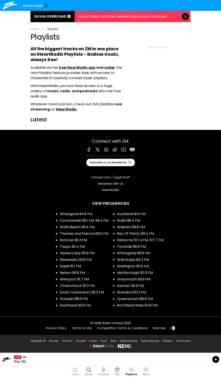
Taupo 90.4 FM (72, 246)
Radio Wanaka (150, 341)
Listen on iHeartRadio (110, 359)
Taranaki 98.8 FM (131, 246)
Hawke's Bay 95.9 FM (77, 253)
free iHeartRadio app (77, 67)
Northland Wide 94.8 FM (137, 305)
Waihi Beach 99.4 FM (77, 227)
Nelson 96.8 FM (72, 272)
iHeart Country (128, 341)
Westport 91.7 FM (74, 279)
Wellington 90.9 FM (133, 266)
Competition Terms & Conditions (122, 328)
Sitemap (159, 328)
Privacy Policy (56, 328)
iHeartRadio (110, 190)
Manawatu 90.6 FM (76, 259)
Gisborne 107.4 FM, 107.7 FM (140, 240)
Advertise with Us (110, 183)
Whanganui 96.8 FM (133, 253)
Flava (103, 341)
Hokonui (167, 341)
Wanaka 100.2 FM (131, 292)
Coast (93, 341)
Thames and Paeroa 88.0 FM (84, 233)
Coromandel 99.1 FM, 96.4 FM (84, 220)
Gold (113, 341)
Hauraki (81, 341)
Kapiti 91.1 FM (70, 266)
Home (34, 29)
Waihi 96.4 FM (128, 220)
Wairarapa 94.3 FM (133, 259)
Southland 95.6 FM (75, 305)
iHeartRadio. (66, 109)
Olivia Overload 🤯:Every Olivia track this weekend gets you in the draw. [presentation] (110, 16)
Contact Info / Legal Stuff (110, 177)
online (109, 67)
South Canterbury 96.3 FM (82, 292)
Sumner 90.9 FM (130, 285)
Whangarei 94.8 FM (76, 213)
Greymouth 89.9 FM (133, 279)
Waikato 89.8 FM (131, 227)
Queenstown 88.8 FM (135, 298)
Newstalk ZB (38, 341)
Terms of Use (82, 328)
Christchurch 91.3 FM (77, 285)
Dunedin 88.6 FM (74, 298)
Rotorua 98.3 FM (73, 240)
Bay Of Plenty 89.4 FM (135, 233)
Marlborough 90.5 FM (135, 272)
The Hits (54, 341)
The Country (183, 341)
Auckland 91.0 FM (131, 213)
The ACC (67, 341)
